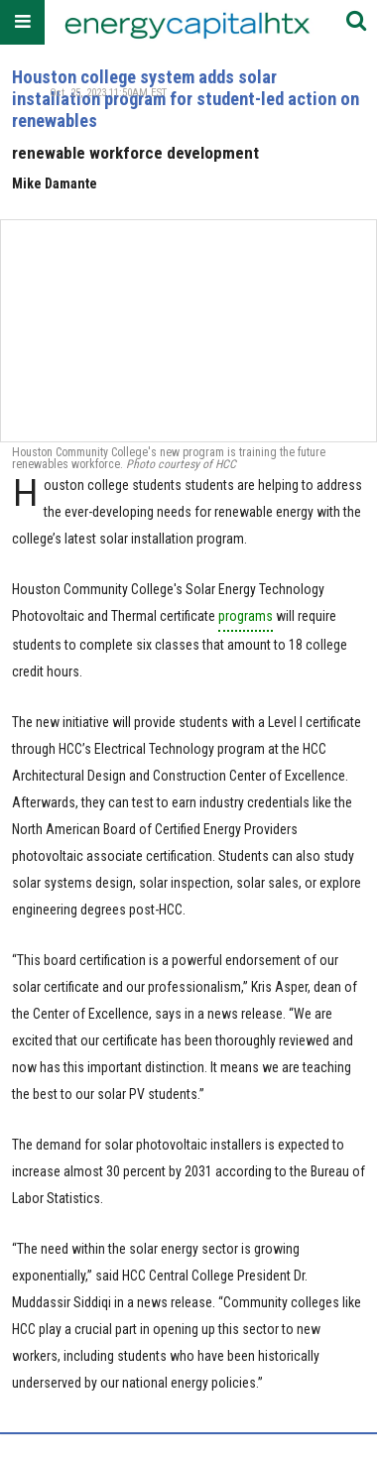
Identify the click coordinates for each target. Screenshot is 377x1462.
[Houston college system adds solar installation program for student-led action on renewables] (188, 330)
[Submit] (356, 22)
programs (245, 616)
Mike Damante (54, 183)
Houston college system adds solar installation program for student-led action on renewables (185, 98)
